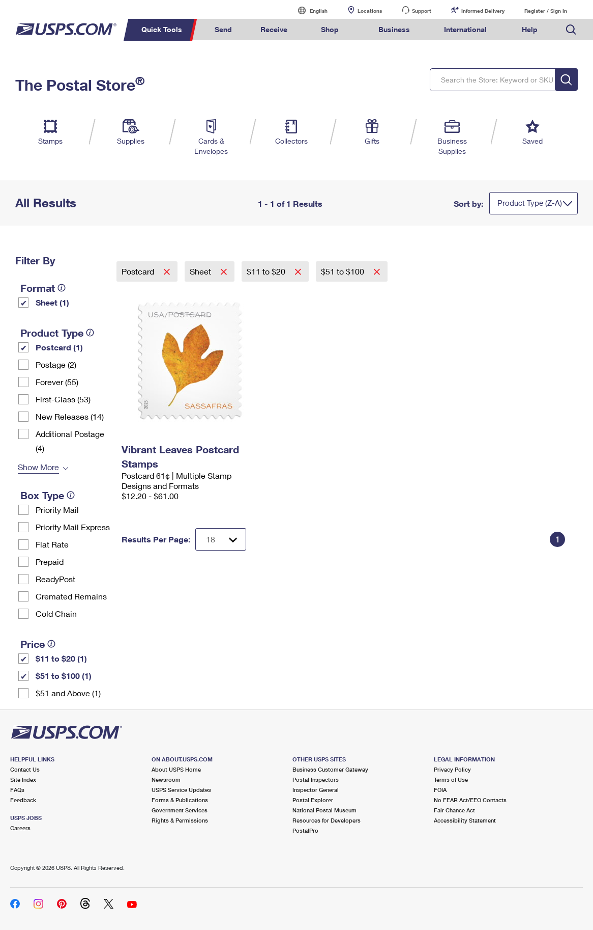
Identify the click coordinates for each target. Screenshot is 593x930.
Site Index (23, 779)
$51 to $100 (343, 271)
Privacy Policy (452, 769)
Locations (370, 11)
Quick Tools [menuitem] (161, 29)
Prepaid (50, 561)
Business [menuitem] (394, 29)
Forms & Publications (180, 800)
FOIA (440, 789)
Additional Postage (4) (70, 441)
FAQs (17, 789)
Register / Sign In (545, 11)
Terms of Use (451, 779)
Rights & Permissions (180, 820)
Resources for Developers (326, 820)
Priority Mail (57, 509)
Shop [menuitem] (330, 29)
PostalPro (305, 830)
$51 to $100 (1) (64, 675)
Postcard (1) (59, 347)
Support (421, 11)
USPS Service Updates (181, 789)
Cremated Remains (71, 596)
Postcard (139, 271)
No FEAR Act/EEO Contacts (470, 800)
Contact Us (25, 769)
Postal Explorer (312, 800)
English (308, 10)
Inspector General (315, 789)
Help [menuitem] (530, 29)
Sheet (201, 271)
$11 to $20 (267, 271)
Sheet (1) (52, 302)
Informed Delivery (483, 11)
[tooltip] (61, 288)
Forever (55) (57, 382)
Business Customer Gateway (330, 769)
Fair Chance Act (454, 810)
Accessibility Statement (465, 820)
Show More (38, 467)
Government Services (179, 810)
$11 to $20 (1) (61, 658)
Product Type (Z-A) (529, 202)
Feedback (23, 800)
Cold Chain (56, 613)
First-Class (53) (63, 399)
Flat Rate (52, 544)
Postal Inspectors (315, 779)
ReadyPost (55, 579)
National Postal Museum (324, 810)
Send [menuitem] (223, 29)
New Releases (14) (70, 416)
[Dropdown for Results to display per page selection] (220, 539)
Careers (20, 828)
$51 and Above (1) (68, 693)
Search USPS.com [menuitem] (571, 30)
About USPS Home (176, 769)
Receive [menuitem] (273, 29)
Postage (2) (56, 364)
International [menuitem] (465, 29)
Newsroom (166, 779)
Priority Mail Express (73, 527)
